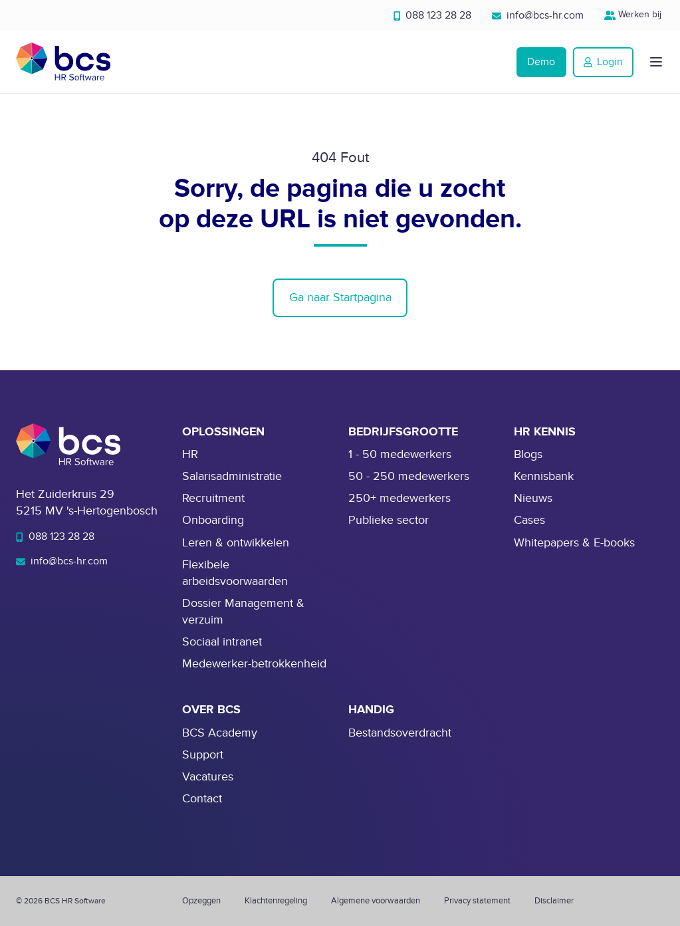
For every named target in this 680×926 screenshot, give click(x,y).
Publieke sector (388, 520)
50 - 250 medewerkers (408, 476)
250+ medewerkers (399, 498)
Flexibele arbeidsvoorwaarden (235, 573)
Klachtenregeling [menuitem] (276, 900)
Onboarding (213, 520)
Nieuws (533, 498)
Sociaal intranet (222, 642)
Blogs (528, 454)
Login (603, 61)
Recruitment (213, 498)
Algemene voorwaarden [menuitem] (375, 900)
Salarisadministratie (232, 476)
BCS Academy (219, 733)
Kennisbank (544, 476)
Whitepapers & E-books (574, 543)
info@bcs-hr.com (538, 15)
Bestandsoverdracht (399, 733)
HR (190, 454)
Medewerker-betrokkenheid (254, 664)
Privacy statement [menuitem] (477, 900)
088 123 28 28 (433, 15)
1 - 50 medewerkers (399, 454)
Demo (541, 61)
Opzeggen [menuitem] (201, 900)
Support (202, 755)
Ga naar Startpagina (340, 297)
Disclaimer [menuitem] (554, 900)
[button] (656, 62)
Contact (202, 799)
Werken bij (634, 14)
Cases (529, 520)
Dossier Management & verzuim (243, 611)
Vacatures (207, 777)
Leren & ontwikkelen (235, 543)
